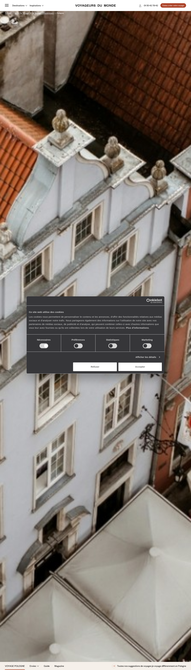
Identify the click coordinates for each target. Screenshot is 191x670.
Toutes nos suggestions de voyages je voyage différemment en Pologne (149, 666)
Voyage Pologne (15, 665)
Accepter (140, 366)
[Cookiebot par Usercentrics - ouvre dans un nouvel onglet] (148, 301)
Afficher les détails (145, 357)
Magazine (59, 665)
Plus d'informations (137, 328)
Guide (47, 665)
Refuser (95, 366)
